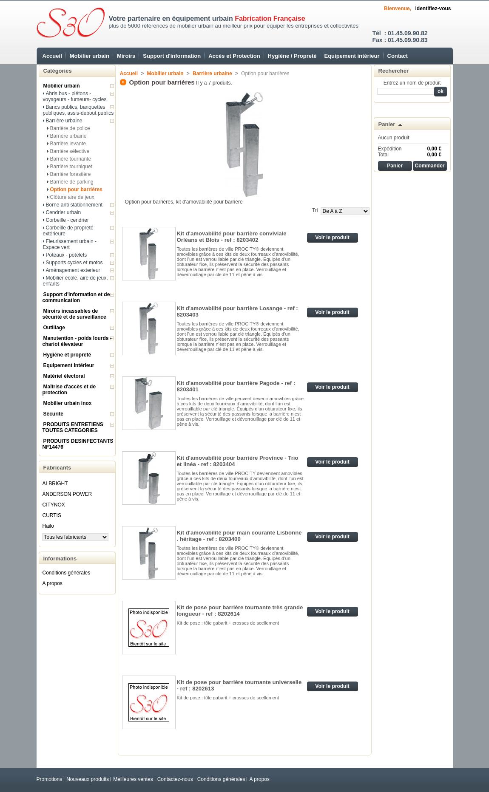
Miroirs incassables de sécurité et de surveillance (74, 314)
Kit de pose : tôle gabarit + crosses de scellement (229, 622)
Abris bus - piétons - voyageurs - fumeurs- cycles (75, 96)
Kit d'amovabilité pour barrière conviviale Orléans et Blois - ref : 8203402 (232, 236)
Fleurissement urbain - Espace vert (70, 244)
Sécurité (53, 414)
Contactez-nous (175, 779)
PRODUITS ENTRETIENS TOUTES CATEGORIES (73, 427)
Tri (315, 210)
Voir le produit (332, 237)
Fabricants (57, 467)
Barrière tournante (70, 159)
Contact (397, 56)
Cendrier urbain (63, 212)
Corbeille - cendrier (67, 220)
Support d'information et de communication (76, 297)
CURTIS (52, 515)
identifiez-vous (433, 8)
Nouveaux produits (87, 779)
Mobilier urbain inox (67, 403)
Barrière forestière (70, 174)
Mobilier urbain (89, 56)
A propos (53, 583)
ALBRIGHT (55, 484)
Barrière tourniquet (71, 167)
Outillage (54, 328)
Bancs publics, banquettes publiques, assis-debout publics (78, 110)
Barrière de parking (72, 182)
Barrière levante (68, 144)
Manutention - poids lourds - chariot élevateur (77, 341)
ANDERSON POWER (67, 494)
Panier (386, 124)
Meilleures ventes (133, 779)
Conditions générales (67, 573)
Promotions (50, 779)
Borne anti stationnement (74, 205)
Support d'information (172, 56)
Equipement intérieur (351, 56)
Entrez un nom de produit (412, 83)
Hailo (48, 526)
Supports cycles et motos (74, 263)
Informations (60, 558)
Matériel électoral (64, 376)
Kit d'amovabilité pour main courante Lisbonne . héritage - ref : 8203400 (239, 535)
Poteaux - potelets (66, 255)
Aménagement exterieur (73, 270)
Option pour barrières (76, 189)
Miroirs (126, 56)
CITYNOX (54, 505)
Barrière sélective (70, 151)
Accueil (52, 56)
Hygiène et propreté (67, 355)
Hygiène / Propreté (292, 56)
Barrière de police (70, 128)
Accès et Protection (234, 56)
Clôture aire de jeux (72, 197)
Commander (429, 166)
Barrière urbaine (64, 121)
